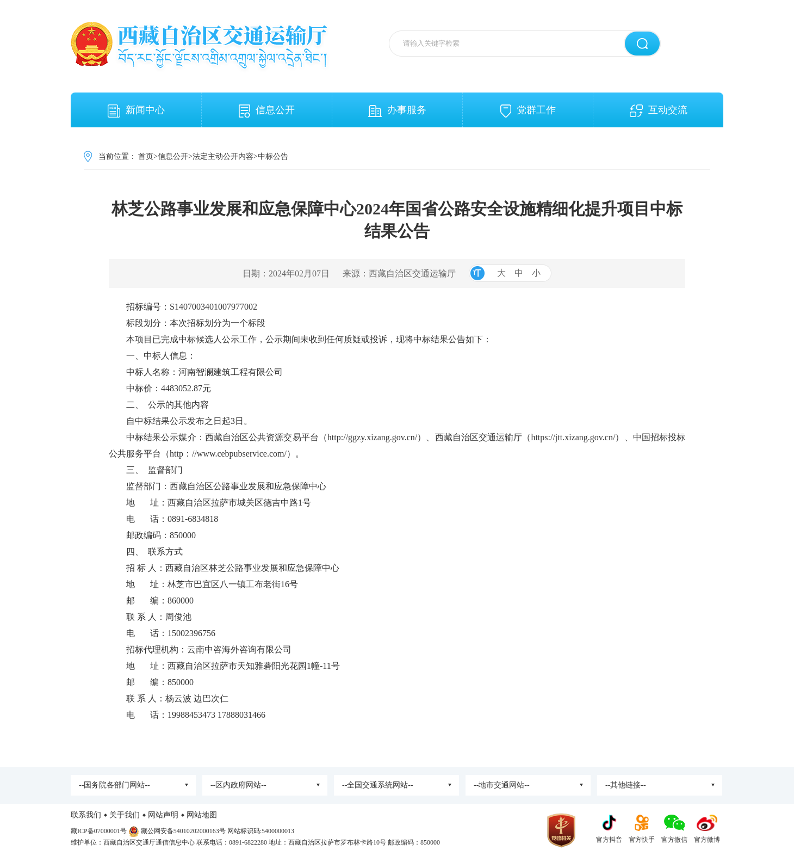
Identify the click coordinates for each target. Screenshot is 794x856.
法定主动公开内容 (223, 156)
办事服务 (397, 110)
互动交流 (658, 110)
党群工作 (528, 111)
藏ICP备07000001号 (99, 831)
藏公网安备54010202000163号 (183, 831)
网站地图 (202, 815)
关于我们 (124, 815)
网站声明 (163, 815)
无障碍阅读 (680, 5)
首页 (145, 156)
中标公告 (273, 156)
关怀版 (711, 5)
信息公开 (267, 111)
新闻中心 (136, 111)
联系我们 (86, 815)
